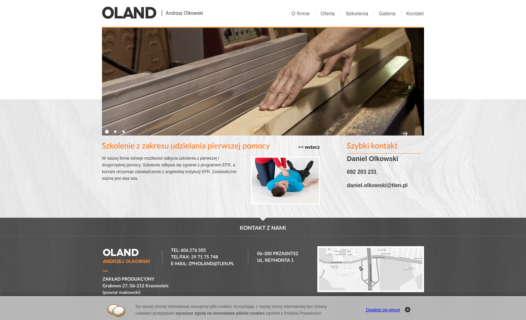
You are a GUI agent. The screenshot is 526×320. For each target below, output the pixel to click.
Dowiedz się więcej (383, 310)
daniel (354, 185)
